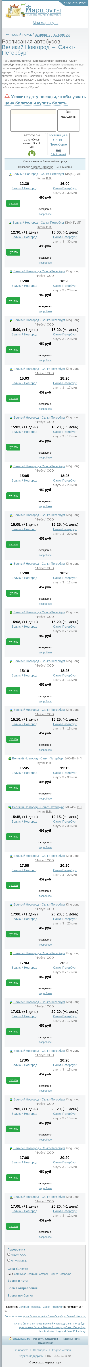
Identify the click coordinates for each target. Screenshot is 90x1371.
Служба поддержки (30, 1355)
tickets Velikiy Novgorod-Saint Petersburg (62, 1331)
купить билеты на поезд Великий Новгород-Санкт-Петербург (49, 1323)
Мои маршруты (45, 23)
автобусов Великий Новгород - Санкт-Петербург (42, 1274)
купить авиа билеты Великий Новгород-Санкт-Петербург (52, 1327)
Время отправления (22, 1288)
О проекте (21, 1350)
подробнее (45, 214)
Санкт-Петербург (65, 188)
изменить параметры (52, 34)
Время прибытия (20, 1295)
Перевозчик (16, 1249)
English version (61, 1350)
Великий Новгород (24, 188)
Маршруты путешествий (45, 1339)
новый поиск (21, 34)
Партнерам (40, 1350)
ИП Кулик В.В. (19, 1260)
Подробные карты (71, 1339)
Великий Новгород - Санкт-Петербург (36, 174)
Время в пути (17, 1280)
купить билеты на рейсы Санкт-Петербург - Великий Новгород (54, 1316)
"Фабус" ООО (44, 276)
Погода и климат (45, 1343)
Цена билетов (17, 1269)
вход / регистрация (75, 2)
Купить (13, 203)
